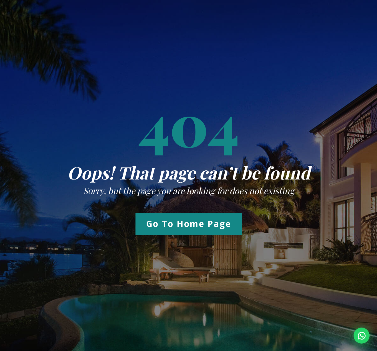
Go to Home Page (188, 224)
